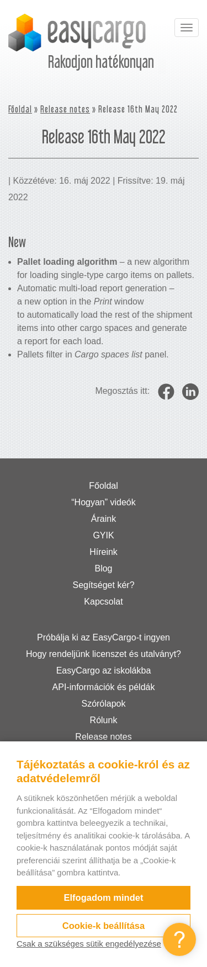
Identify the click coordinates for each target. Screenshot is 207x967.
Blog (103, 568)
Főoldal (20, 109)
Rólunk (104, 720)
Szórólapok (103, 703)
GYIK (103, 535)
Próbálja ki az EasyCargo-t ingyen (103, 637)
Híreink (103, 552)
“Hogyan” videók (103, 502)
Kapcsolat (103, 601)
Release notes (65, 109)
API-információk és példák (103, 687)
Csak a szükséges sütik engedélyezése (89, 943)
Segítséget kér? (103, 585)
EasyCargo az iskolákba (103, 670)
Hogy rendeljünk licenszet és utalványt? (103, 654)
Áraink (103, 518)
